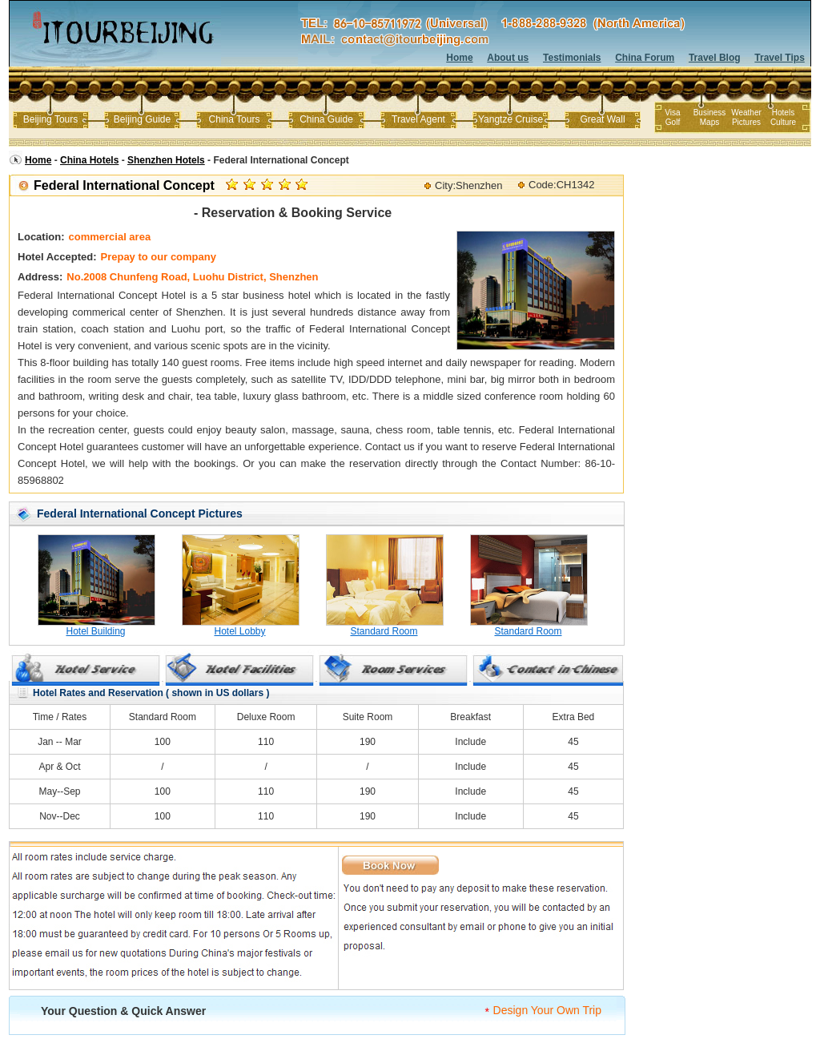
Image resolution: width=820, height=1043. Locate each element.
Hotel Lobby (239, 631)
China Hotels (89, 160)
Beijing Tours (50, 119)
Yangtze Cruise (510, 119)
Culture (783, 122)
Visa (672, 112)
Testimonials (572, 57)
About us (508, 57)
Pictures (746, 122)
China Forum (644, 57)
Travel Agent (418, 119)
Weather (746, 112)
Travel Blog (715, 57)
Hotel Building (95, 631)
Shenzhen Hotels (166, 160)
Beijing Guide (142, 119)
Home (459, 57)
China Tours (234, 119)
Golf (672, 122)
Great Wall (602, 119)
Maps (709, 122)
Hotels (783, 112)
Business (709, 112)
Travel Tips (779, 57)
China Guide (326, 119)
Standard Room (383, 631)
